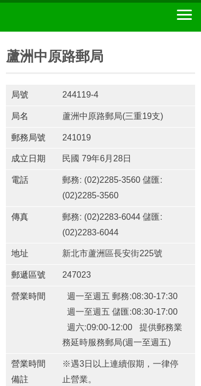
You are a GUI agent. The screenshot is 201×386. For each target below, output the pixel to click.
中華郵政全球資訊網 (67, 17)
